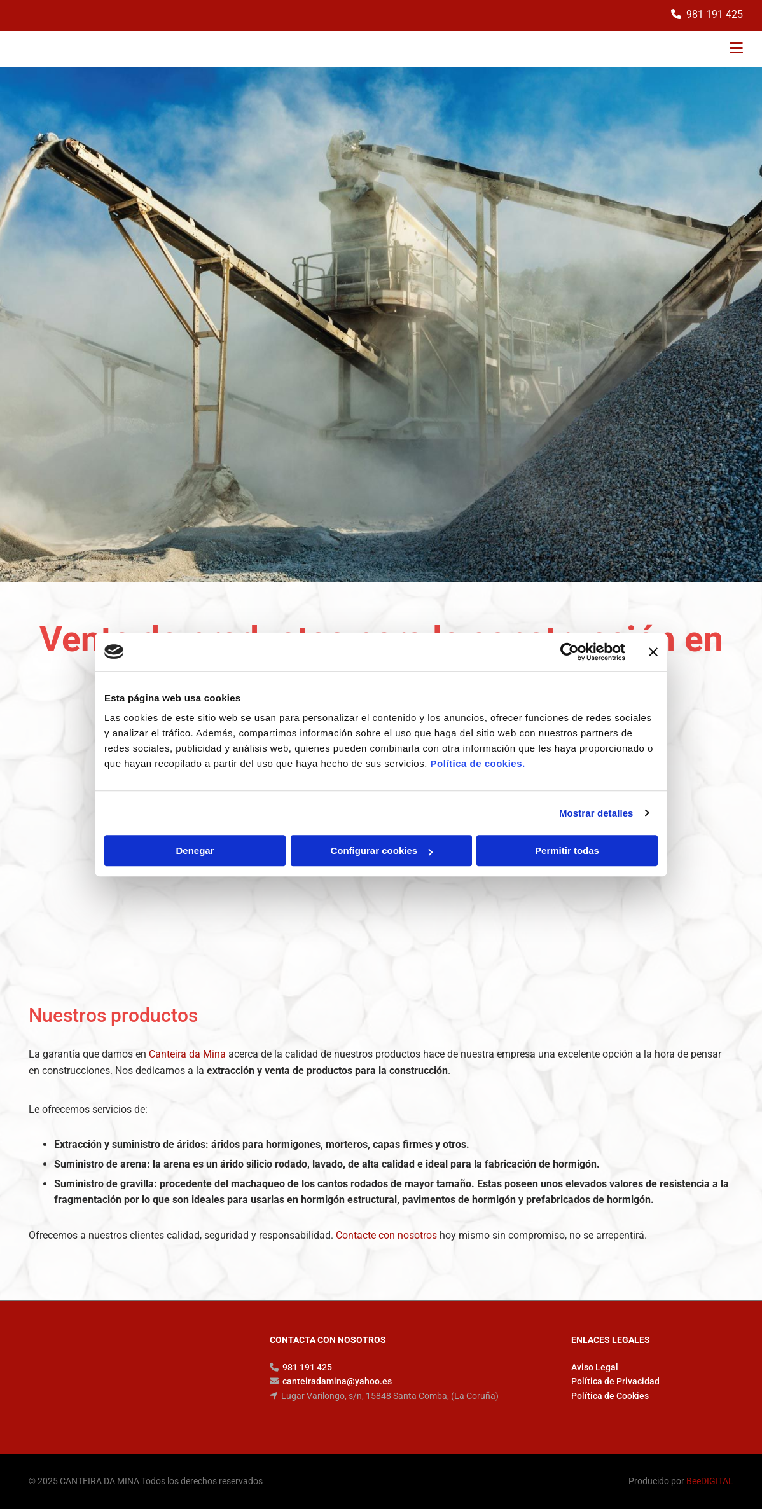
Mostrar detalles (596, 813)
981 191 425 (714, 14)
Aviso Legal (594, 1367)
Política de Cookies (610, 1396)
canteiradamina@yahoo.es (337, 1381)
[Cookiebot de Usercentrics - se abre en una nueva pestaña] (569, 651)
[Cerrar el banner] (653, 651)
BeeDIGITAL (709, 1481)
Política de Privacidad (615, 1381)
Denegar (195, 850)
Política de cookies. (477, 763)
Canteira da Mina (187, 1054)
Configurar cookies (381, 850)
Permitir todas (567, 850)
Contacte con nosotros (386, 1235)
